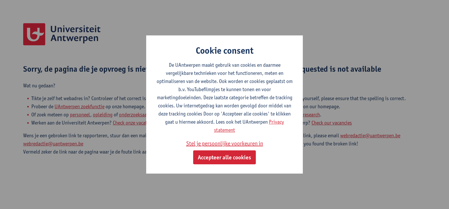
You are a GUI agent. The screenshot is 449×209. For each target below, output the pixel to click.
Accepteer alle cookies (224, 157)
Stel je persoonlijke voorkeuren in (224, 143)
